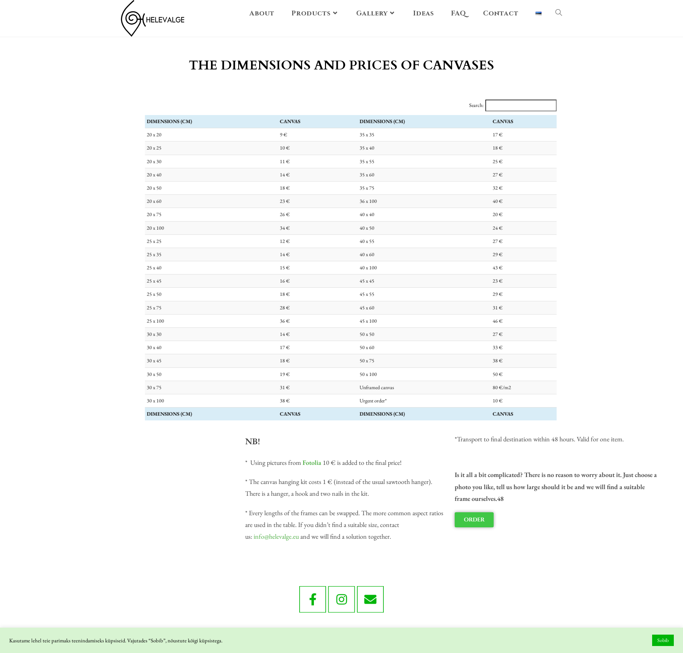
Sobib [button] (663, 640)
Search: (518, 105)
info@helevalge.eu (437, 536)
